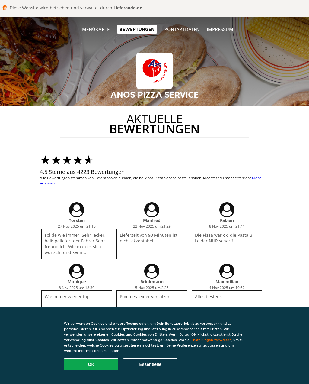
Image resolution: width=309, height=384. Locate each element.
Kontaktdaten (181, 29)
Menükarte (96, 29)
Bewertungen (136, 29)
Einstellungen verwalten (210, 339)
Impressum (220, 29)
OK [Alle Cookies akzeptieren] (91, 364)
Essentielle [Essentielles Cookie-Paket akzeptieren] (150, 364)
